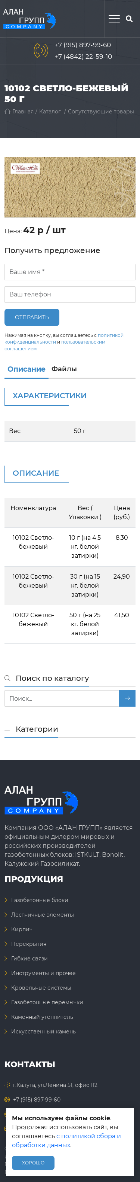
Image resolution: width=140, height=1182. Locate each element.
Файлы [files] (64, 369)
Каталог (50, 111)
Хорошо (33, 1163)
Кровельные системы (41, 987)
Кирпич (21, 929)
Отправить (32, 317)
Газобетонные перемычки (47, 1002)
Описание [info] (26, 369)
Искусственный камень (43, 1031)
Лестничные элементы (42, 914)
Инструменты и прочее (43, 973)
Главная (19, 111)
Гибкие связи (29, 958)
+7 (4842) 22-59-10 (83, 56)
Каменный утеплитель (42, 1017)
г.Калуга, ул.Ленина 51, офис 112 (55, 1085)
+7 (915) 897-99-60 (83, 45)
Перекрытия (28, 944)
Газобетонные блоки (39, 900)
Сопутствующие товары (101, 111)
